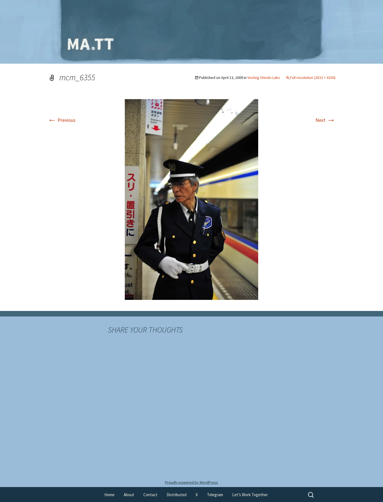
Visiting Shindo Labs (263, 77)
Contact (150, 494)
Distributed (177, 494)
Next (325, 120)
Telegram (215, 494)
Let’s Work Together (250, 494)
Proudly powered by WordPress (191, 482)
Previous (62, 120)
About (129, 494)
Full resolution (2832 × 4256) (312, 77)
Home (109, 494)
